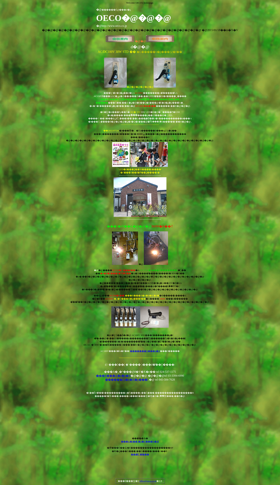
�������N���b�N (145, 351)
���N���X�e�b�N (113, 375)
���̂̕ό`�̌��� (140, 454)
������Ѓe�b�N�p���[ (126, 379)
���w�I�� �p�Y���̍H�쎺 (140, 441)
